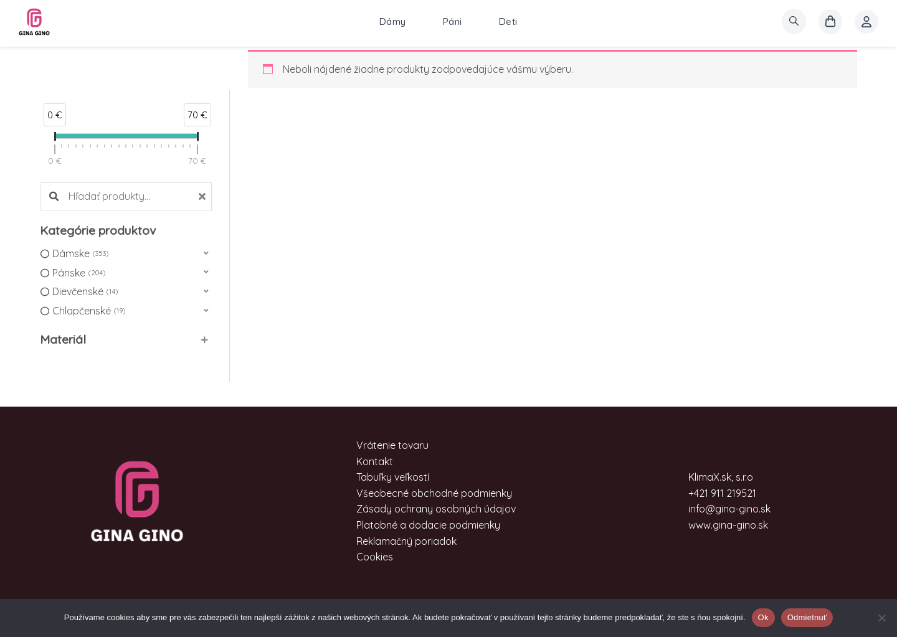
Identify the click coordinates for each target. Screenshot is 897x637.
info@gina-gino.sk (729, 509)
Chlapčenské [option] (88, 311)
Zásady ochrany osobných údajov (436, 509)
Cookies (374, 556)
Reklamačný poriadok (406, 541)
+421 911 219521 (722, 493)
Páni (452, 21)
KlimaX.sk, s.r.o (720, 477)
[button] (126, 253)
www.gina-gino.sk (728, 525)
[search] (794, 21)
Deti (508, 21)
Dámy (392, 21)
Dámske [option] (80, 254)
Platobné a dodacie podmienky (428, 525)
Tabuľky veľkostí (392, 477)
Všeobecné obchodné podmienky (434, 493)
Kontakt (374, 461)
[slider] (54, 139)
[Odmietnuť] (881, 617)
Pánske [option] (78, 273)
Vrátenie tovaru (392, 445)
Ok (763, 617)
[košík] (830, 21)
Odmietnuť (807, 617)
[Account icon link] (866, 22)
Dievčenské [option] (85, 292)
